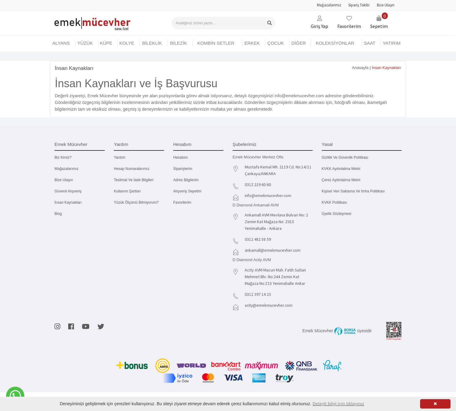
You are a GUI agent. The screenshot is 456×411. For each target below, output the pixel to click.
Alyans (61, 43)
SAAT (369, 43)
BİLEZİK (178, 43)
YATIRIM (392, 43)
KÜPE (106, 43)
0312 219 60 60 (258, 184)
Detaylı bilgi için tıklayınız (338, 403)
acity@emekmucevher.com (269, 305)
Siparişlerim (182, 169)
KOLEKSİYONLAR (335, 43)
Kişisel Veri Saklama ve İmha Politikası (353, 191)
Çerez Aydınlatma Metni (341, 180)
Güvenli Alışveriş (68, 191)
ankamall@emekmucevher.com (273, 250)
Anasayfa (360, 67)
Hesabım (180, 157)
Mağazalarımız (329, 5)
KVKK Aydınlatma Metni (341, 169)
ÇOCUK (275, 43)
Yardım (119, 157)
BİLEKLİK (152, 43)
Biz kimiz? (63, 157)
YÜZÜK (85, 43)
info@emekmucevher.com (269, 195)
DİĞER (298, 43)
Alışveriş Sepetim (187, 191)
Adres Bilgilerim (185, 180)
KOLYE (126, 43)
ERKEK (252, 43)
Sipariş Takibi (359, 5)
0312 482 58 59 (258, 239)
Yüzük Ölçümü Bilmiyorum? (136, 202)
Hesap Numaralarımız (131, 169)
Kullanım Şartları (127, 191)
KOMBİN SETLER (215, 43)
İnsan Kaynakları (68, 202)
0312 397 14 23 (258, 294)
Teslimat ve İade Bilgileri (133, 180)
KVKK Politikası (334, 202)
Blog (58, 214)
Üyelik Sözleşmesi (336, 214)
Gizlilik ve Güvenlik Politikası (345, 157)
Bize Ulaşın (386, 5)
